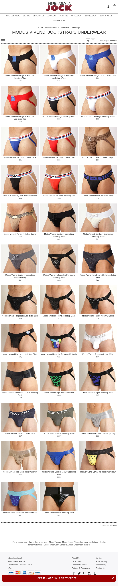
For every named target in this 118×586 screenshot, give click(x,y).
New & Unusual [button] (13, 16)
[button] (88, 41)
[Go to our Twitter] (78, 574)
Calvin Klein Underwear (38, 542)
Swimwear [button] (51, 16)
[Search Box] (107, 6)
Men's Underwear (19, 542)
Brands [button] (26, 16)
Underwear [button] (38, 16)
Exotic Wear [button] (106, 16)
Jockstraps (93, 542)
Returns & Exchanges (81, 568)
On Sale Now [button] (59, 20)
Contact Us (100, 568)
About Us (75, 558)
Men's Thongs (55, 542)
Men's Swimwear (81, 542)
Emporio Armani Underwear (71, 545)
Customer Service (79, 565)
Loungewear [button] (91, 16)
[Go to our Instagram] (89, 574)
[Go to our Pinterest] (84, 574)
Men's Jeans (67, 542)
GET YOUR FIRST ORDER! (76, 577)
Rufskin (87, 545)
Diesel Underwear (51, 545)
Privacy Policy (101, 561)
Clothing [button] (63, 16)
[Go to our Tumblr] (94, 574)
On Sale (99, 558)
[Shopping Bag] (114, 6)
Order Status (77, 561)
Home (40, 27)
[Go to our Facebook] (74, 574)
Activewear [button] (76, 16)
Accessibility (101, 565)
